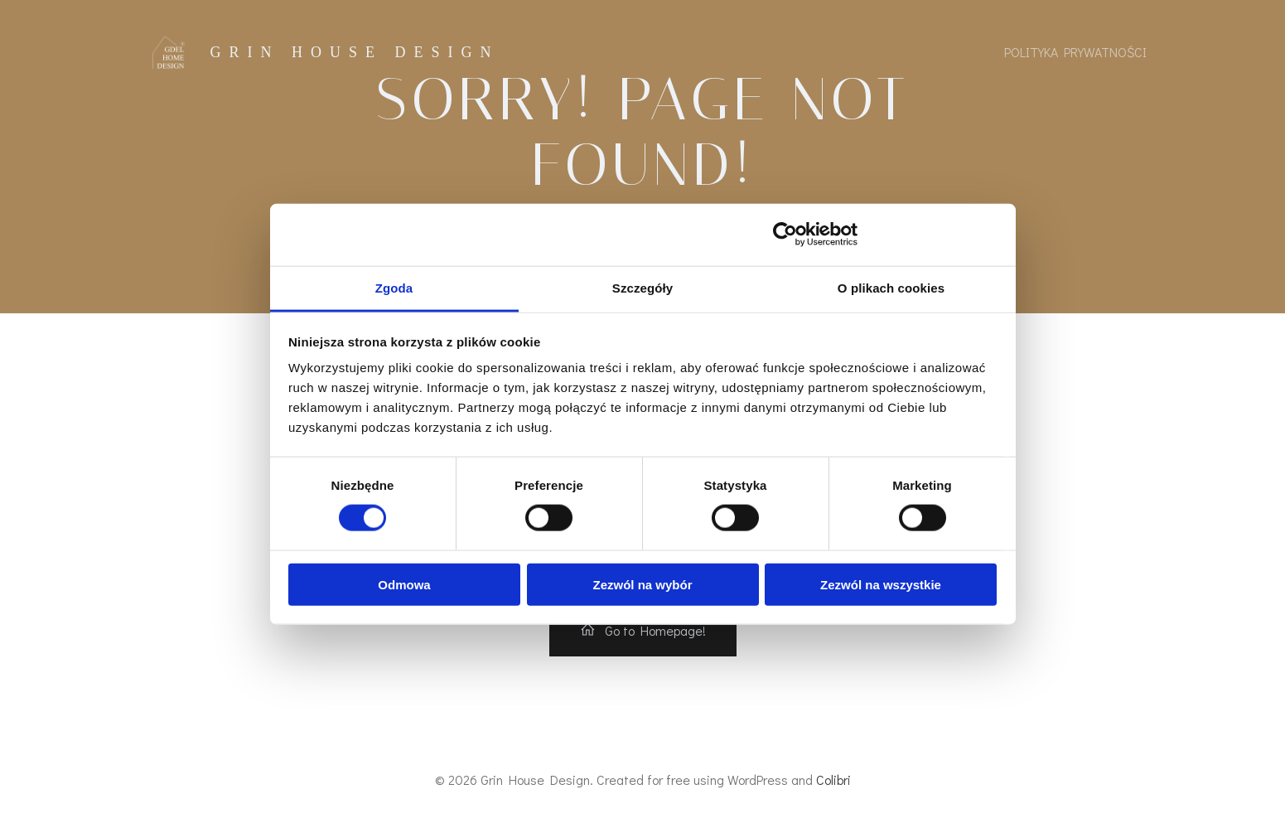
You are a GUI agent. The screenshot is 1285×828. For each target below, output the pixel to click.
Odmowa (404, 584)
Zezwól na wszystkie (880, 584)
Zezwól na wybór (642, 584)
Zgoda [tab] (394, 287)
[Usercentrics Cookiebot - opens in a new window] (785, 234)
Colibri (833, 779)
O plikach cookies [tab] (891, 287)
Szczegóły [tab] (642, 287)
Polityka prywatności (1075, 52)
